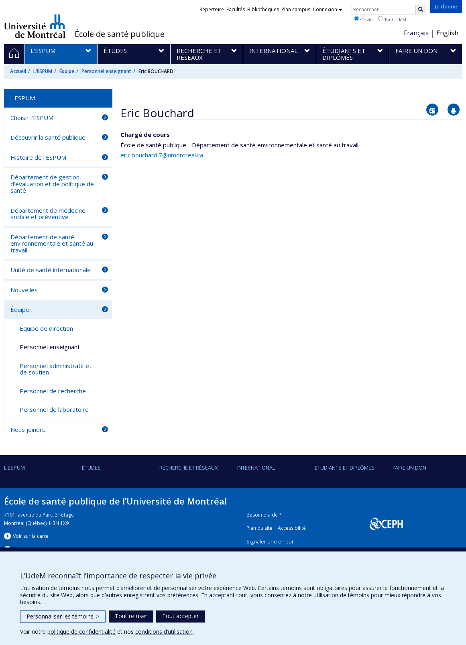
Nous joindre (28, 429)
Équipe (66, 71)
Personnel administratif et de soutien (56, 369)
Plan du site (259, 528)
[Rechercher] (420, 9)
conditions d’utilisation (164, 631)
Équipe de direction (46, 328)
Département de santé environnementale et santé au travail (51, 243)
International (256, 467)
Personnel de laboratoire (54, 409)
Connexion (327, 9)
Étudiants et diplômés (344, 467)
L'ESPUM (42, 71)
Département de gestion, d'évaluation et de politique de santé (52, 183)
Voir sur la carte (31, 536)
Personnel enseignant (106, 71)
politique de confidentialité (81, 631)
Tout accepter (180, 616)
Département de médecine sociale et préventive (47, 213)
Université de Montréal (34, 26)
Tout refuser (131, 616)
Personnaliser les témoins (62, 616)
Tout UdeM (392, 19)
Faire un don (409, 467)
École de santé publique (120, 34)
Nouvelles (24, 290)
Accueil (18, 71)
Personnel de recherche (53, 391)
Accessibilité (292, 528)
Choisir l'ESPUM (31, 118)
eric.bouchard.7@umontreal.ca (161, 155)
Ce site (363, 19)
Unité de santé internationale (50, 270)
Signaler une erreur (270, 541)
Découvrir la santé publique (47, 137)
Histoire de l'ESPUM (38, 157)
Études (91, 467)
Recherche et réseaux (188, 467)
